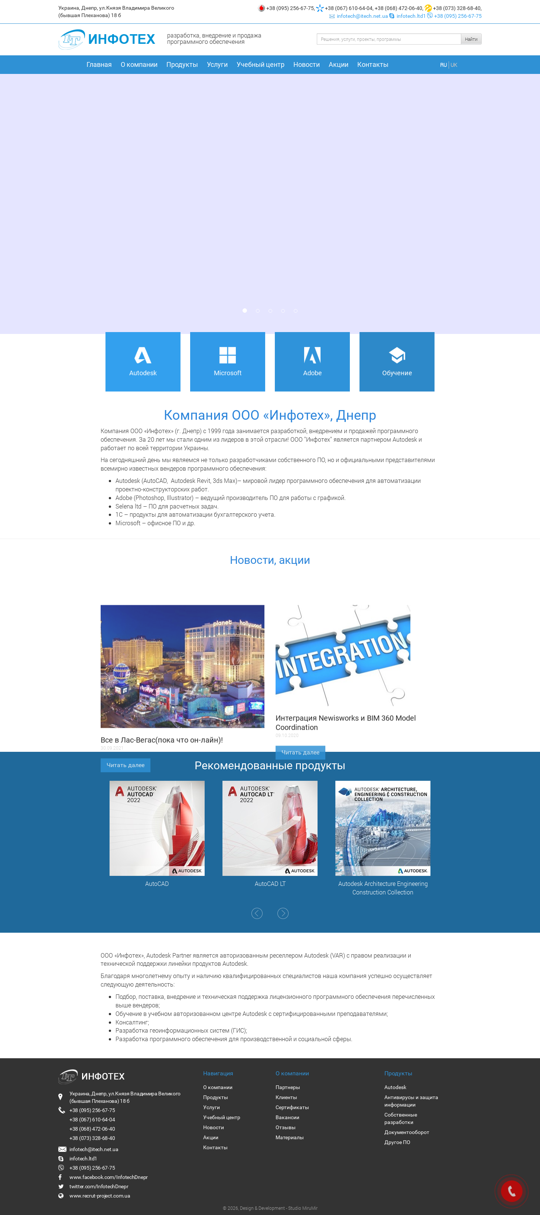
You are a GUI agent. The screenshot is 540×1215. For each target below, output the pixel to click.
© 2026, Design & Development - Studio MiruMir (270, 1208)
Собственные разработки (400, 1118)
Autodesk (395, 1087)
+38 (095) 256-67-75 (290, 8)
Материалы (290, 1137)
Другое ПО (397, 1142)
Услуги (217, 64)
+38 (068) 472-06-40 (398, 8)
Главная (99, 64)
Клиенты (286, 1097)
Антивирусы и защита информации (411, 1101)
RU (443, 64)
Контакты (372, 64)
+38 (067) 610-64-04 (349, 8)
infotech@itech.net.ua (359, 16)
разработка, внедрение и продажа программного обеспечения (214, 38)
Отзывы (286, 1127)
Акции (338, 64)
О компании (139, 64)
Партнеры (288, 1087)
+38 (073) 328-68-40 (457, 8)
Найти (471, 39)
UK (453, 64)
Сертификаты (292, 1107)
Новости (306, 64)
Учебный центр (260, 64)
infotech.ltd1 (408, 16)
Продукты (182, 64)
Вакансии (287, 1117)
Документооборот (406, 1132)
